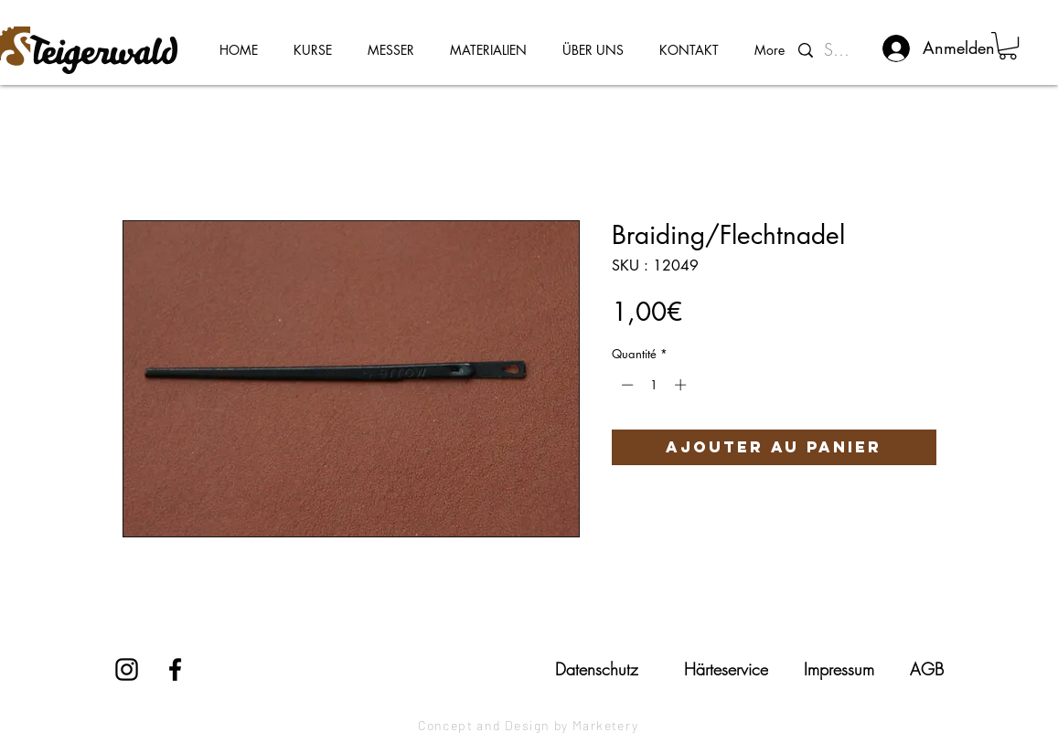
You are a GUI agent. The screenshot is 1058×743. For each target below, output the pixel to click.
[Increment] (682, 384)
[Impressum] (839, 669)
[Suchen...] (841, 50)
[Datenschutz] (597, 669)
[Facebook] (175, 669)
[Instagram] (127, 669)
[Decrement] (625, 384)
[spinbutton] (653, 384)
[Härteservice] (726, 669)
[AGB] (926, 669)
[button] (1007, 45)
